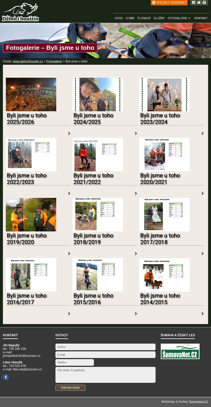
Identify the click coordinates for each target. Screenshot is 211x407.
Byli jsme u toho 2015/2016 (93, 298)
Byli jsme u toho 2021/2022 (93, 178)
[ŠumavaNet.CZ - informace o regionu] (180, 358)
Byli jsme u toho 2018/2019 (93, 238)
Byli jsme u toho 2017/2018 (160, 238)
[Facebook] (6, 377)
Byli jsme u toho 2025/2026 (27, 118)
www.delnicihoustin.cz (28, 61)
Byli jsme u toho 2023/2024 (160, 118)
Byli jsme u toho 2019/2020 (27, 238)
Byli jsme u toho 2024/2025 (93, 118)
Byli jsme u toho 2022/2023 (27, 178)
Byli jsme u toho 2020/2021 (160, 178)
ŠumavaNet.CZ (198, 401)
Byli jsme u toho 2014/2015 (160, 298)
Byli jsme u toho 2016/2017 (27, 298)
